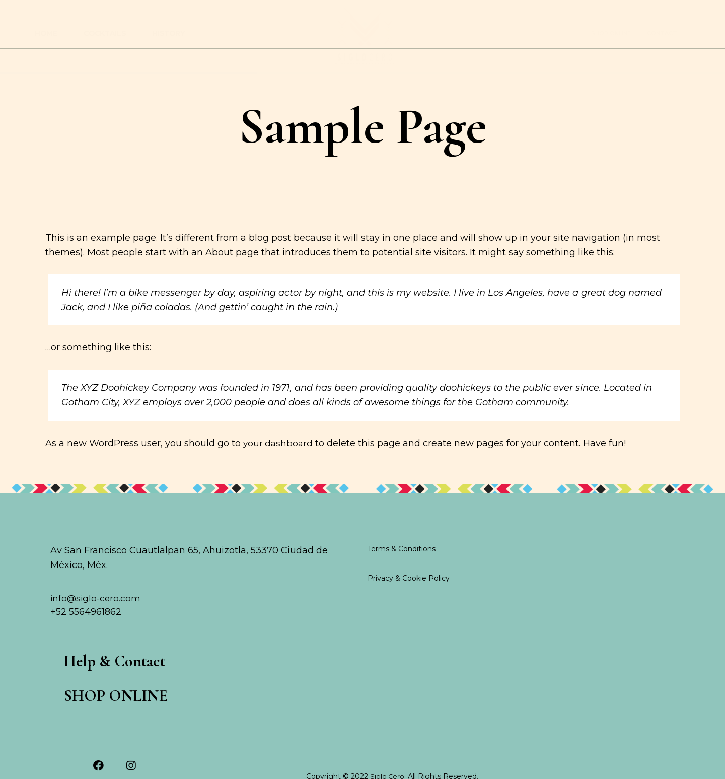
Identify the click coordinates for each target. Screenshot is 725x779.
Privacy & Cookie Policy (409, 603)
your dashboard (279, 467)
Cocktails (105, 33)
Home (46, 33)
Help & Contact (121, 689)
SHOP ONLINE (611, 33)
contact (662, 33)
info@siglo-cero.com (96, 623)
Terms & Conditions (402, 574)
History (168, 33)
